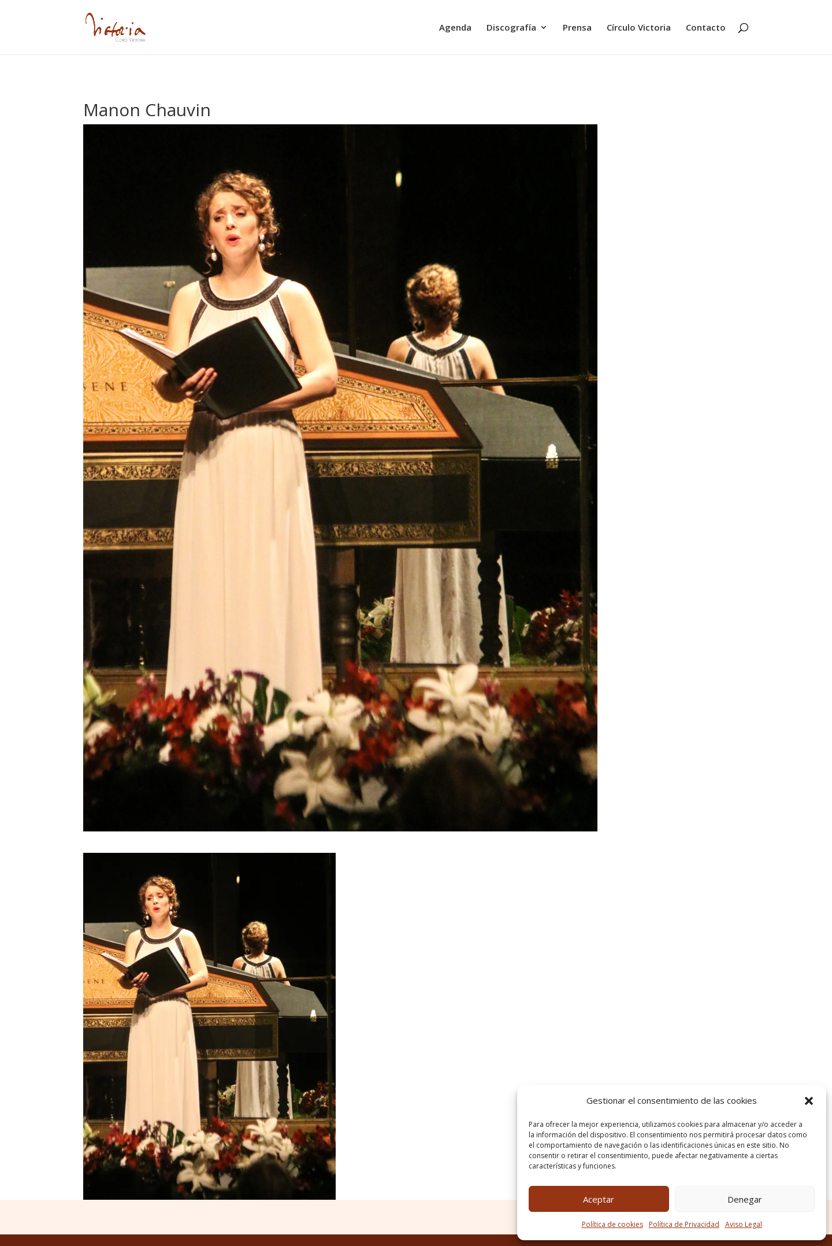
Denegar (744, 1199)
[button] (809, 1101)
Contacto (706, 28)
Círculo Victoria (639, 28)
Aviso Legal (743, 1224)
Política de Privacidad (684, 1224)
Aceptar (598, 1199)
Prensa (577, 28)
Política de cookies (612, 1224)
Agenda (455, 28)
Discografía (511, 28)
